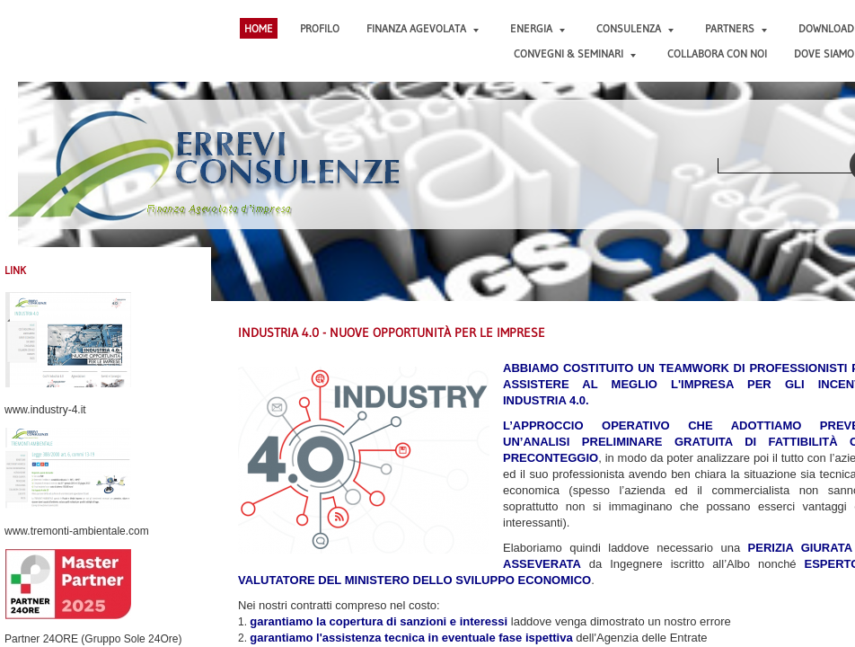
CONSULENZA (635, 28)
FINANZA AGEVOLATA (422, 28)
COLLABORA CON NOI (717, 53)
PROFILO (319, 28)
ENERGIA (537, 28)
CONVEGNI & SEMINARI (575, 53)
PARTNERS (736, 28)
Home (258, 28)
